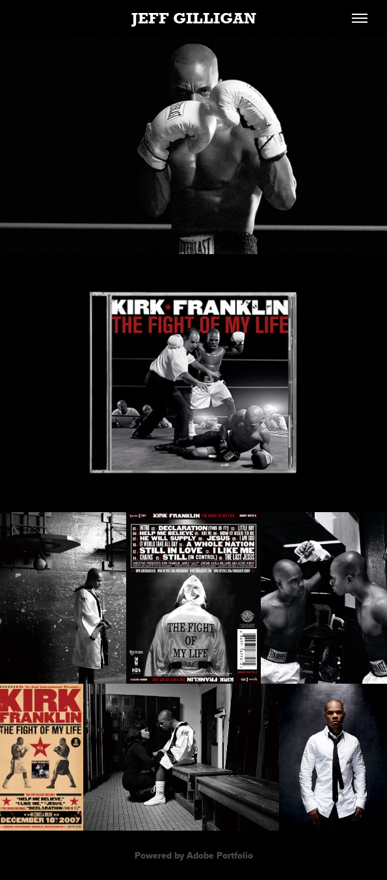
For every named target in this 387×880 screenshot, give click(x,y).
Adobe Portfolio (220, 855)
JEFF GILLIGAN (193, 18)
